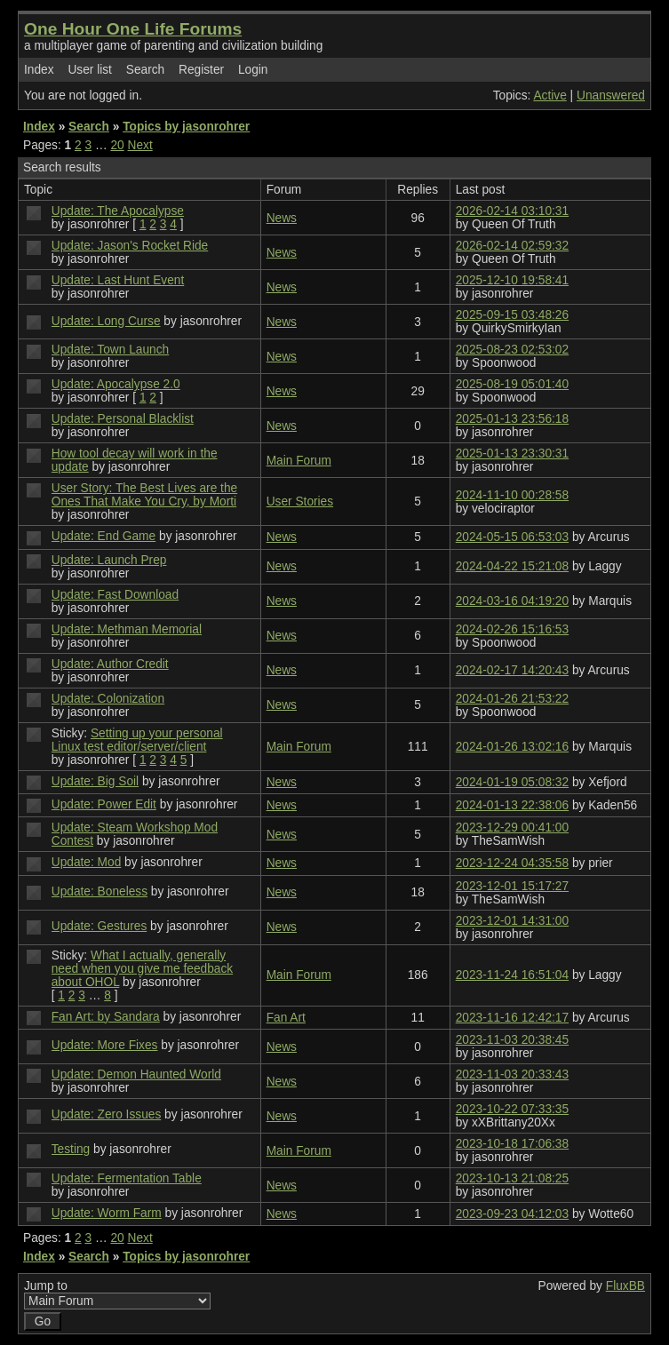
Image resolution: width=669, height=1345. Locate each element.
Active (549, 95)
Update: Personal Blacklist (123, 419)
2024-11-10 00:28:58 (512, 495)
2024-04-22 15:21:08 (512, 566)
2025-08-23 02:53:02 (512, 349)
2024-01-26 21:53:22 (512, 698)
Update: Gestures (99, 926)
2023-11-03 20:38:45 (512, 1040)
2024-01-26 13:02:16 (512, 746)
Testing (71, 1149)
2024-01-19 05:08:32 (512, 782)
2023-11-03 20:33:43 (512, 1074)
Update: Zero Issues (107, 1114)
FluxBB (625, 1286)
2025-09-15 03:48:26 (512, 315)
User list (90, 69)
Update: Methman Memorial (127, 629)
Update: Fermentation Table (127, 1178)
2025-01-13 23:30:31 (512, 453)
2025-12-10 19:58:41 (512, 280)
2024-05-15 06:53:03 (512, 537)
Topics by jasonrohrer (186, 126)
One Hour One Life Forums (133, 29)
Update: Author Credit (110, 664)
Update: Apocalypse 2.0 (116, 384)
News (282, 218)
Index (39, 69)
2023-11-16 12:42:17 (512, 1017)
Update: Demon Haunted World (136, 1074)
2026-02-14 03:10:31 (512, 211)
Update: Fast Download (115, 594)
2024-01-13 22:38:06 (512, 805)
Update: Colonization (108, 698)
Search (145, 69)
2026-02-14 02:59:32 (512, 245)
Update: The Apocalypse (118, 211)
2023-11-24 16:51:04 (512, 975)
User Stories (300, 501)
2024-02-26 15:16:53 (512, 629)
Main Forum (299, 460)
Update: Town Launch (110, 349)
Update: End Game (103, 536)
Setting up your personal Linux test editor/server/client (137, 740)
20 (116, 145)
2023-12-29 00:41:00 (512, 827)
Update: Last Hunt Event (118, 280)
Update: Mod (87, 862)
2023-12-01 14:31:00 (512, 920)
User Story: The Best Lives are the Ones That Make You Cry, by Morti (144, 494)
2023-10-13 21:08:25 (512, 1178)
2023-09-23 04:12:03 (512, 1214)
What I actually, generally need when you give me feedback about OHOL (142, 969)
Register (201, 69)
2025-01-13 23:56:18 (512, 419)
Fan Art (286, 1017)
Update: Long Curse (106, 321)
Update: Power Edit (104, 804)
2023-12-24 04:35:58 (512, 863)
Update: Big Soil (95, 781)
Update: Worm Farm (107, 1213)
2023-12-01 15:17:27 (512, 886)
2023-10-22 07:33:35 (512, 1109)
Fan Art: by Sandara (106, 1016)
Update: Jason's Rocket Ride (130, 245)
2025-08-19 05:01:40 (512, 384)
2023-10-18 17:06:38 (512, 1143)
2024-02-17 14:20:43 (512, 670)
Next (140, 145)
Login (253, 69)
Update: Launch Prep (109, 560)
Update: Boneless (99, 891)
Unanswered (611, 95)
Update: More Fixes (105, 1045)
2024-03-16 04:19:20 (512, 601)
